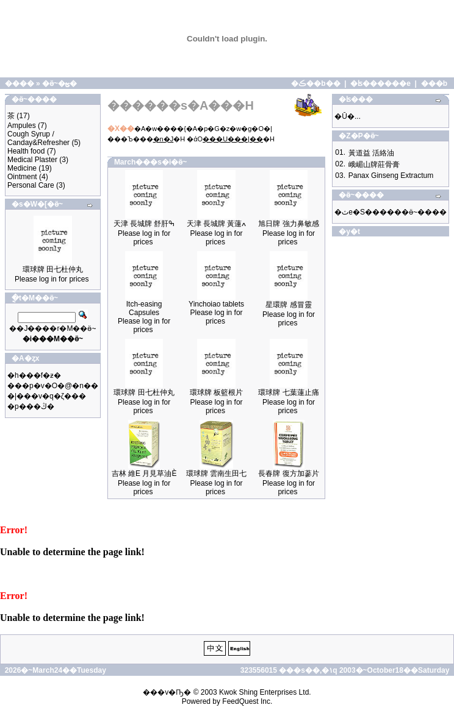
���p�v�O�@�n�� (52, 385)
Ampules (21, 125)
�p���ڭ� (30, 406)
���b (434, 83)
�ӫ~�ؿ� (59, 83)
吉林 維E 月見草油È (144, 473)
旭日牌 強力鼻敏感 (288, 223)
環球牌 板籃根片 (216, 392)
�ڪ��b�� (315, 83)
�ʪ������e (380, 83)
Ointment (22, 176)
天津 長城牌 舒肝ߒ (144, 223)
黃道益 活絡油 (371, 153)
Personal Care (30, 185)
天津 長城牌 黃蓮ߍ (217, 223)
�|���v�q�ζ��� (46, 396)
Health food (26, 151)
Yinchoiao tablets (216, 304)
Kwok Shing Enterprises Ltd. (265, 692)
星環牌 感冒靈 (288, 304)
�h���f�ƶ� (34, 375)
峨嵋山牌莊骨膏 (374, 164)
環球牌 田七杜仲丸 (53, 269)
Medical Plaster (32, 159)
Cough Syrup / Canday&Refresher (38, 138)
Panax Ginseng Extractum (390, 175)
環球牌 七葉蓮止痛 (288, 392)
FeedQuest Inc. (247, 701)
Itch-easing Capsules (144, 308)
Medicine (22, 168)
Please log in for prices (51, 279)
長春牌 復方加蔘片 (288, 473)
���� (19, 83)
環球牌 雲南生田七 (216, 473)
